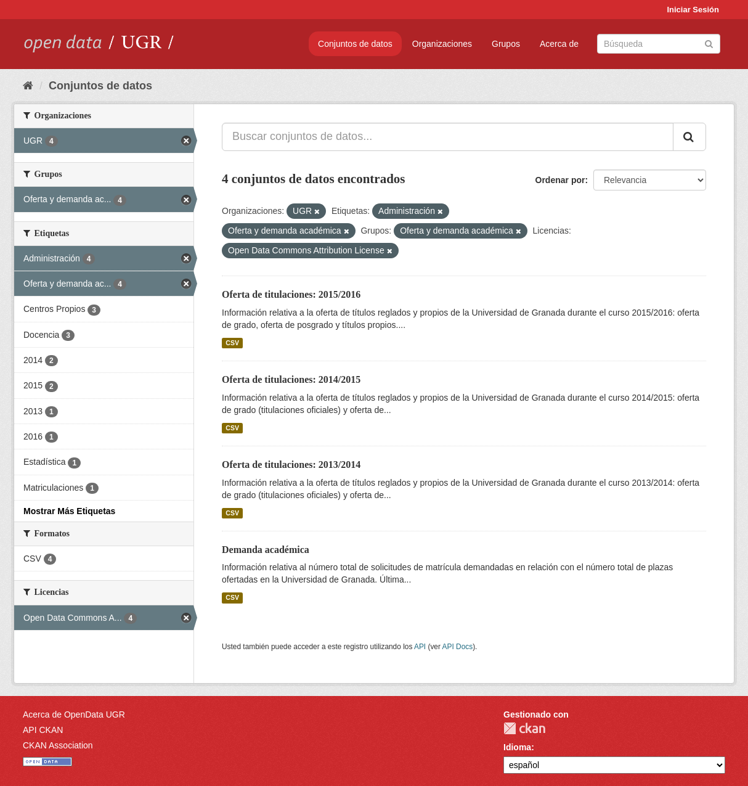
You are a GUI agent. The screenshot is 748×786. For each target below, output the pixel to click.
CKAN (524, 728)
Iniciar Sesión (693, 9)
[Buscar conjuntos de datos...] (447, 137)
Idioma (517, 747)
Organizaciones (442, 44)
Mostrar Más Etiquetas (69, 511)
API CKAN (43, 730)
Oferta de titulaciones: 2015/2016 (291, 294)
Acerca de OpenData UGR (74, 714)
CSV (232, 342)
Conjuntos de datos (355, 44)
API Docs (457, 646)
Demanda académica (265, 549)
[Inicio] (28, 86)
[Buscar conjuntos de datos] (658, 44)
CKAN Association (58, 745)
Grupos (506, 44)
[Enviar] (709, 43)
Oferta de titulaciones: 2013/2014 (291, 464)
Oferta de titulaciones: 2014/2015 (291, 379)
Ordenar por (560, 180)
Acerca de (559, 44)
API (420, 646)
